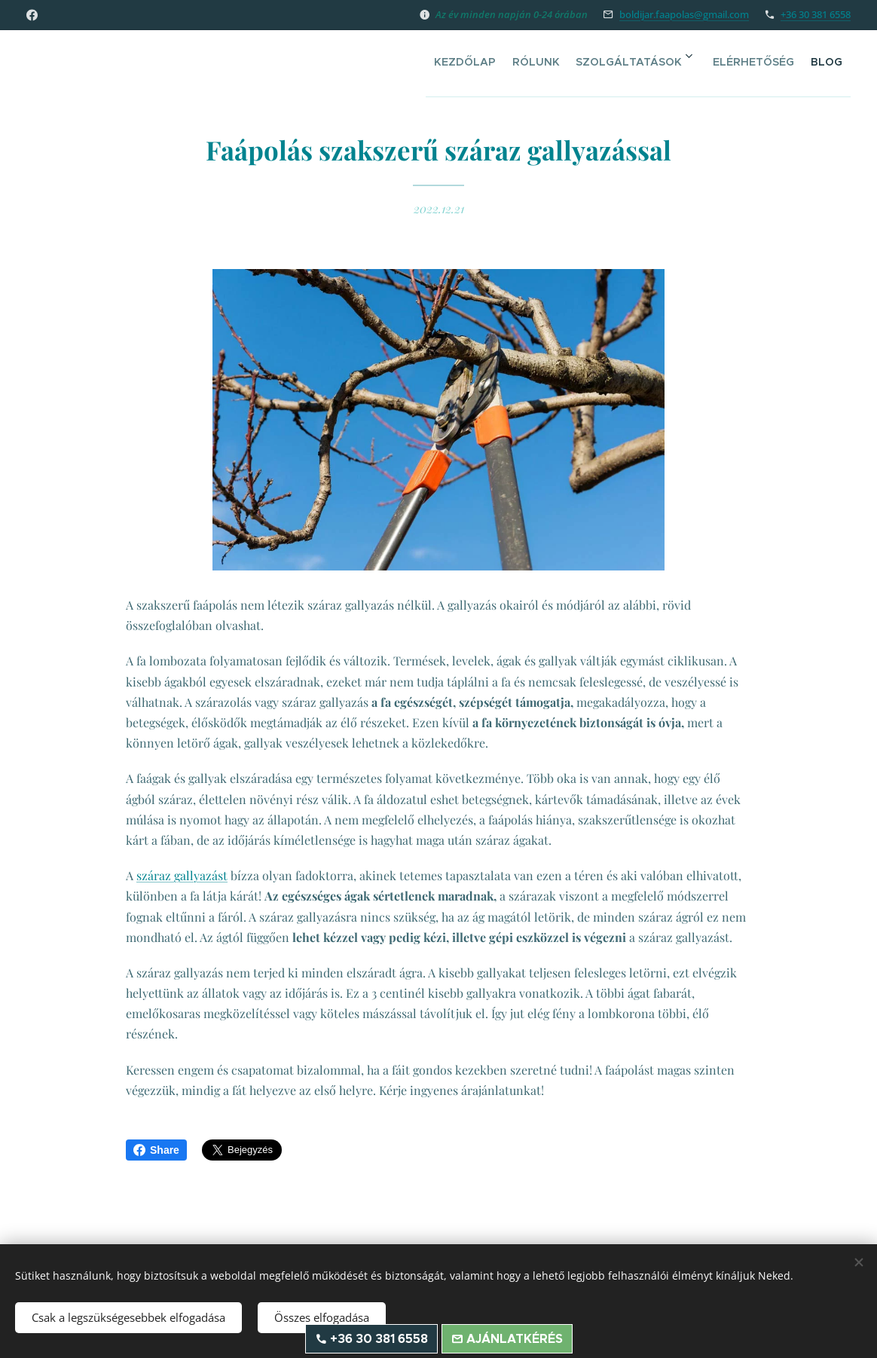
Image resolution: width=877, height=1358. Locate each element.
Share (156, 1150)
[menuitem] (469, 61)
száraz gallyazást (182, 875)
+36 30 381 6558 (816, 14)
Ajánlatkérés (513, 1339)
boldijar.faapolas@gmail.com (684, 14)
